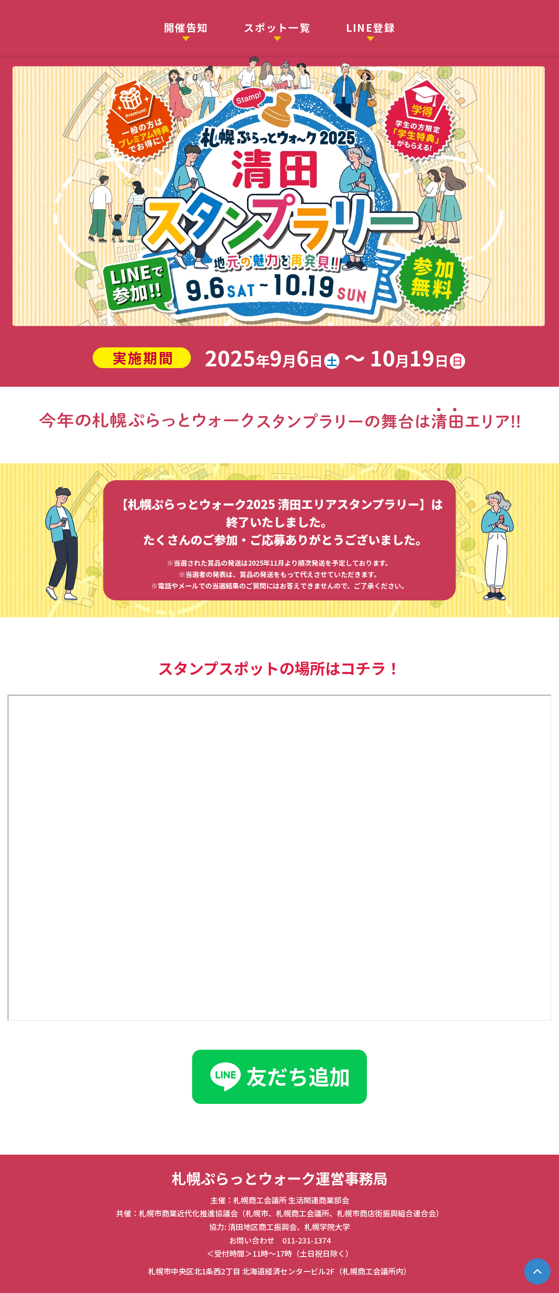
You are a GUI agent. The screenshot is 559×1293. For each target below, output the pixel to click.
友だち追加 (279, 1077)
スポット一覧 (277, 27)
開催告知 (186, 27)
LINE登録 (370, 27)
